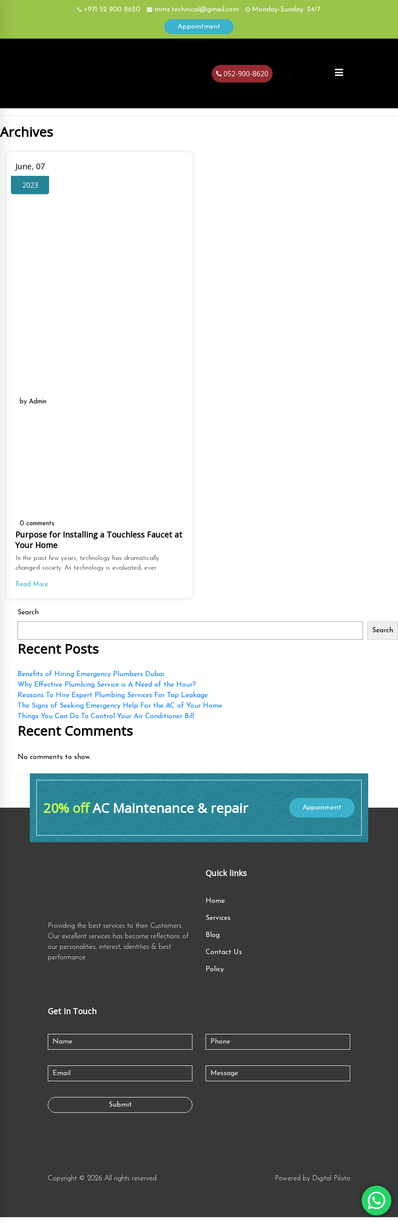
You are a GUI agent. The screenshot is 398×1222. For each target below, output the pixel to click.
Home (215, 905)
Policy (215, 974)
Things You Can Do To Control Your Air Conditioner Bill (106, 720)
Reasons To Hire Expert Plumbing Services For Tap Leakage (113, 699)
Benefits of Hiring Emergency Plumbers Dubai (91, 678)
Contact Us (224, 957)
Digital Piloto (331, 1183)
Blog (213, 940)
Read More (32, 588)
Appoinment (320, 811)
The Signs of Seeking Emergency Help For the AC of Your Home (120, 709)
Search (28, 616)
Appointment (199, 26)
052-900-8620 (242, 73)
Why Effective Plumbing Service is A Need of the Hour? (107, 688)
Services (218, 922)
